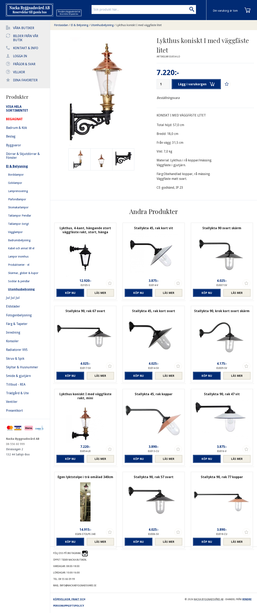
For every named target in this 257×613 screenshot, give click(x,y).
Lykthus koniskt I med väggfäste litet (139, 25)
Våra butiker (23, 28)
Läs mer (100, 292)
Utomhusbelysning (102, 25)
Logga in (20, 56)
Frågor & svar (24, 64)
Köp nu (70, 292)
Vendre (247, 599)
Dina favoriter (25, 80)
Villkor (19, 72)
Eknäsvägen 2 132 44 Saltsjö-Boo (18, 452)
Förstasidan (61, 25)
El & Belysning (79, 25)
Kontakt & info (25, 48)
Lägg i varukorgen (196, 84)
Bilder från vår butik (25, 38)
